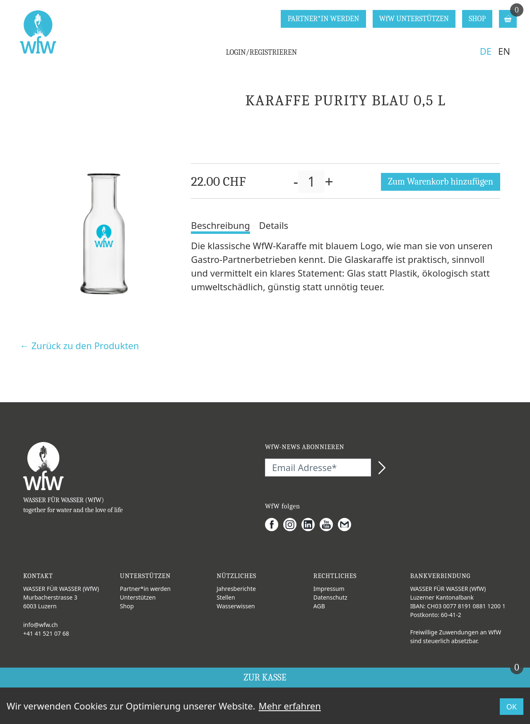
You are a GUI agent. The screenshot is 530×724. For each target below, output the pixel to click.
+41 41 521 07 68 (46, 633)
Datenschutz (330, 597)
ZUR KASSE (383, 675)
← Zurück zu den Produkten (79, 345)
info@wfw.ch (40, 625)
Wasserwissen (236, 606)
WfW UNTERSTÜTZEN (414, 19)
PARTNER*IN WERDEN (323, 19)
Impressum (328, 589)
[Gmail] (347, 524)
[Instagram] (292, 524)
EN (504, 51)
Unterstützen (138, 597)
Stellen (226, 597)
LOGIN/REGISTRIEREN (261, 52)
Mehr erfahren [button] (289, 706)
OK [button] (511, 707)
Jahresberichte (236, 589)
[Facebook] (274, 524)
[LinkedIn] (310, 524)
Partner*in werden (145, 589)
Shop (127, 606)
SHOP (477, 19)
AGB (319, 606)
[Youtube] (329, 524)
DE (485, 51)
